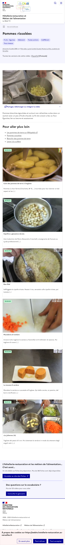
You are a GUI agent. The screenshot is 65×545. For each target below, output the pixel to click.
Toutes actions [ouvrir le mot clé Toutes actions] (33, 40)
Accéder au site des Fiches (15, 476)
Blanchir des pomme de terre (19, 138)
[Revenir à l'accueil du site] (10, 508)
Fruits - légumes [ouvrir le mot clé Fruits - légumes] (9, 40)
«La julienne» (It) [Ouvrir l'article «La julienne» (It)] (10, 435)
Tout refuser (40, 541)
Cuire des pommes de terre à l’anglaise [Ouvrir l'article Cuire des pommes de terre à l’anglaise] (17, 183)
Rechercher (55, 3)
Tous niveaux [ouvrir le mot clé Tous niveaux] (8, 43)
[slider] (30, 102)
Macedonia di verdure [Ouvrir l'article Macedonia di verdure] (12, 335)
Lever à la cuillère (14, 141)
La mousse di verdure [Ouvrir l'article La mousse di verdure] (11, 385)
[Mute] (56, 102)
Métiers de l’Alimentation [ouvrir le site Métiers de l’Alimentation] (33, 525)
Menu (61, 3)
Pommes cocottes (14, 135)
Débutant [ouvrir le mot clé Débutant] (21, 40)
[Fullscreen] (60, 102)
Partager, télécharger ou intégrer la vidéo (22, 106)
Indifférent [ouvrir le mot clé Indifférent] (45, 40)
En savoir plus (24, 541)
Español (35, 56)
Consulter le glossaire (16, 493)
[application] (32, 87)
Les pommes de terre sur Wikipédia (21, 132)
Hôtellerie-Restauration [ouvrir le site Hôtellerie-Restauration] (11, 525)
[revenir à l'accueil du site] (32, 17)
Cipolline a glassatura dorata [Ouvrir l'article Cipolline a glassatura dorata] (14, 234)
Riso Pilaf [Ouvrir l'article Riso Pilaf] (7, 284)
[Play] (32, 87)
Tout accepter (56, 541)
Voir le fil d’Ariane (12, 27)
